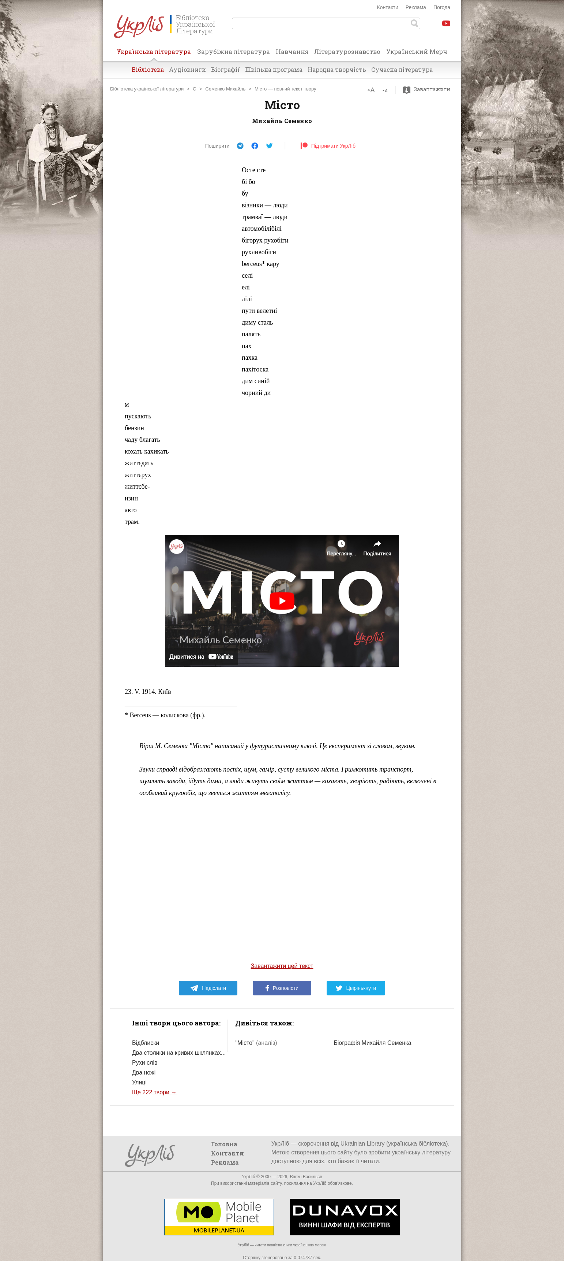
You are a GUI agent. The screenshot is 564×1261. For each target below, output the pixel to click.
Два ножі (143, 1072)
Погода (441, 7)
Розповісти (282, 988)
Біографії (225, 69)
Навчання (292, 51)
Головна (224, 1144)
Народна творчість (337, 69)
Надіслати (208, 988)
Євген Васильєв (306, 1176)
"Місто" (256, 1043)
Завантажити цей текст (282, 966)
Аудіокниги (187, 69)
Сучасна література (402, 69)
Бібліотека (148, 69)
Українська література (154, 53)
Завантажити (428, 89)
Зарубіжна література (233, 51)
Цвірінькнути (356, 988)
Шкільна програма (273, 69)
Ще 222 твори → (154, 1092)
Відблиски (145, 1043)
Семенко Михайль (225, 89)
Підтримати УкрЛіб (328, 145)
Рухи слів (144, 1063)
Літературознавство (347, 51)
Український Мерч (416, 51)
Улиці (139, 1082)
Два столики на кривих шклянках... (179, 1053)
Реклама (416, 7)
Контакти (387, 7)
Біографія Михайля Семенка (372, 1043)
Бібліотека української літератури (147, 89)
